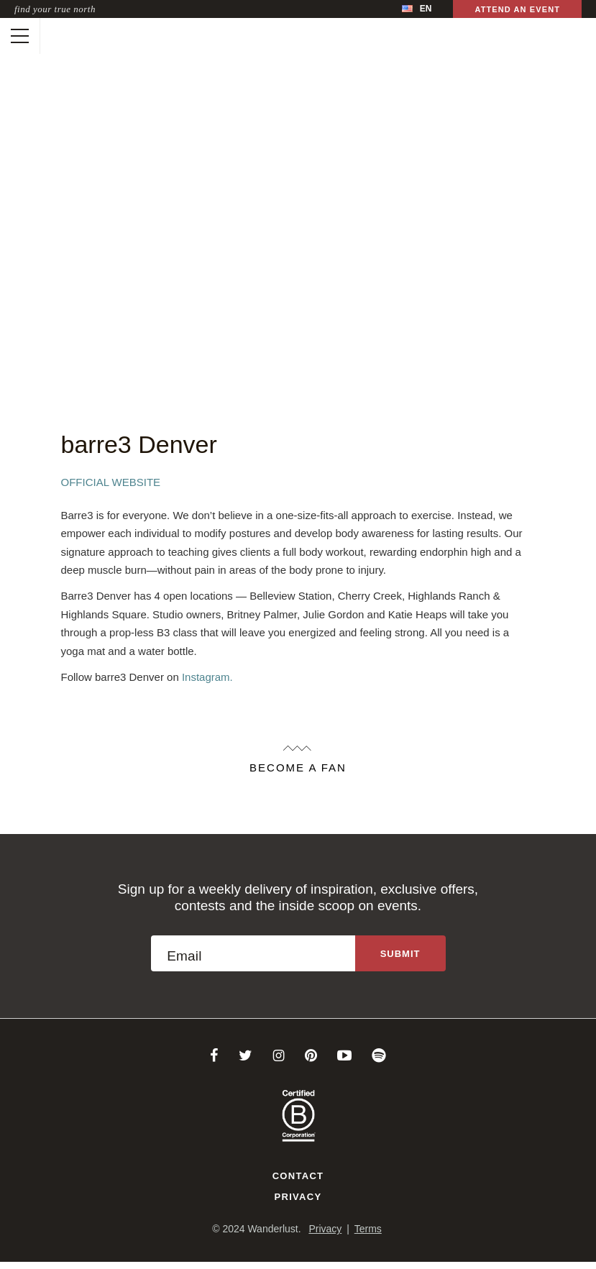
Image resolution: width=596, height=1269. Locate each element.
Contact (298, 1175)
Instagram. (207, 677)
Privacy (298, 1196)
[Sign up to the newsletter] (400, 953)
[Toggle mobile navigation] (20, 36)
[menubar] (416, 9)
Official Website (111, 482)
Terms (368, 1228)
